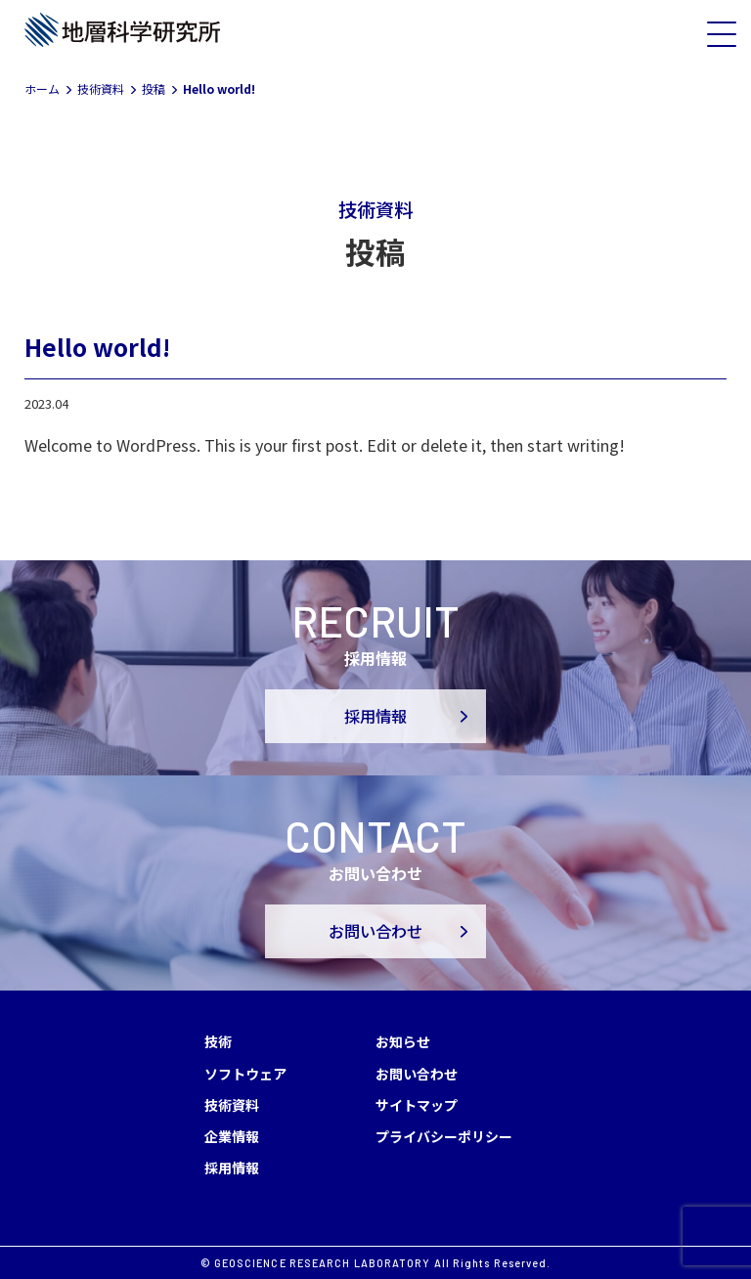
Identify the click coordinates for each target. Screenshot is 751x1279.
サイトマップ (417, 1105)
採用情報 (375, 716)
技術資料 (231, 1105)
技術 (218, 1041)
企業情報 (231, 1136)
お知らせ (403, 1041)
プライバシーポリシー (444, 1136)
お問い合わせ (375, 931)
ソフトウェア (245, 1073)
